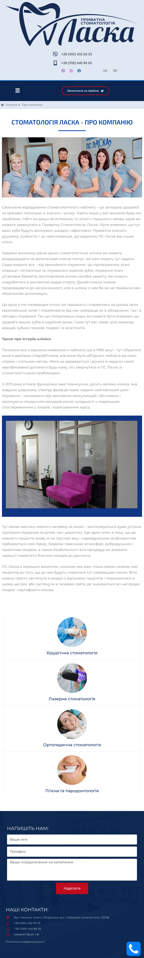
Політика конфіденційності (25, 941)
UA (105, 71)
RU (115, 71)
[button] (17, 90)
